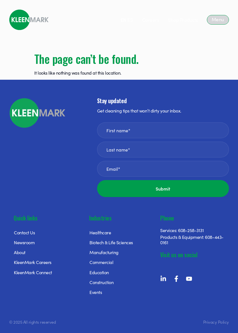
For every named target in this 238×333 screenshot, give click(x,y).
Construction (101, 282)
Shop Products (183, 19)
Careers (150, 19)
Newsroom (24, 242)
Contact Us (24, 232)
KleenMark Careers (33, 262)
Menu (218, 19)
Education (99, 272)
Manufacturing (104, 252)
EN (123, 19)
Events (95, 292)
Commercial (101, 262)
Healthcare (100, 232)
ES (130, 19)
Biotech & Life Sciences (111, 242)
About (19, 252)
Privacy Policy (216, 322)
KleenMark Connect (33, 272)
